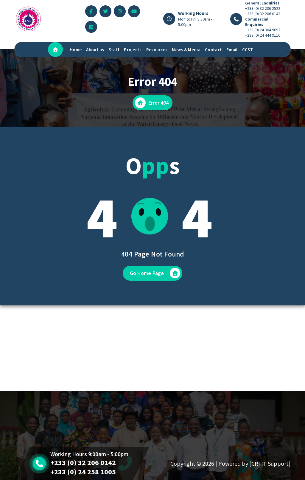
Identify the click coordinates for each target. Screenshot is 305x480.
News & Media (186, 49)
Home (76, 49)
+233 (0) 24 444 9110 (262, 35)
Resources (157, 49)
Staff (114, 49)
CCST (247, 49)
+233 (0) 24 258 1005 (83, 471)
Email (232, 49)
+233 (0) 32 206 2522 (262, 8)
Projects (132, 49)
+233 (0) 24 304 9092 (262, 29)
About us (95, 49)
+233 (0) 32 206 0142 (262, 13)
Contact (213, 49)
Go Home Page (155, 273)
